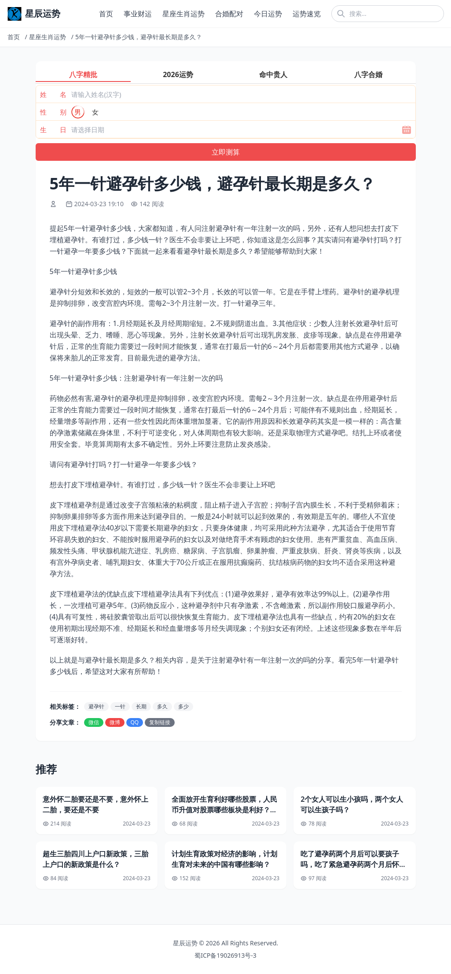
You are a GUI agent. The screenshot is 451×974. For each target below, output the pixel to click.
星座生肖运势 (183, 14)
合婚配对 (229, 14)
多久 (162, 706)
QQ (135, 722)
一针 (120, 706)
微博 (115, 722)
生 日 (53, 129)
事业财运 (138, 14)
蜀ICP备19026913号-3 (225, 955)
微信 (93, 722)
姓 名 (53, 94)
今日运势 (268, 14)
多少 (183, 706)
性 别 (53, 111)
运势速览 (307, 14)
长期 (141, 706)
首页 (106, 14)
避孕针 (96, 706)
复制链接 (159, 722)
